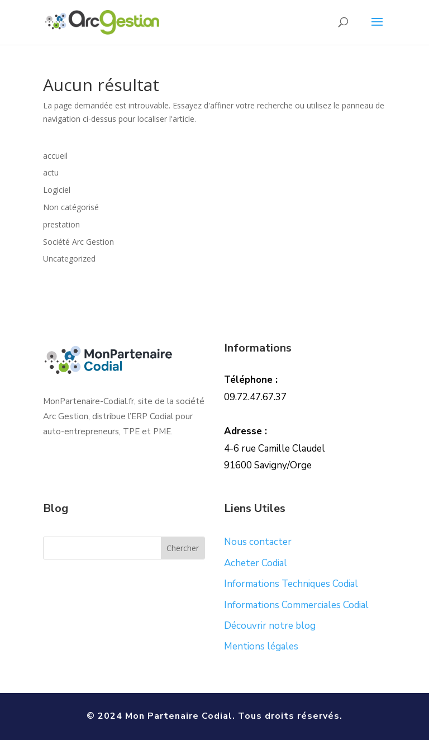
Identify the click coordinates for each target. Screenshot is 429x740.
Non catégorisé (71, 207)
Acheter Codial (255, 563)
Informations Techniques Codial (291, 583)
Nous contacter (258, 541)
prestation (61, 224)
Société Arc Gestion (78, 241)
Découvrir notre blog (270, 625)
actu (51, 172)
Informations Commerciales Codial (296, 605)
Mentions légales (261, 646)
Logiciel (56, 189)
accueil (55, 155)
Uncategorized (69, 258)
